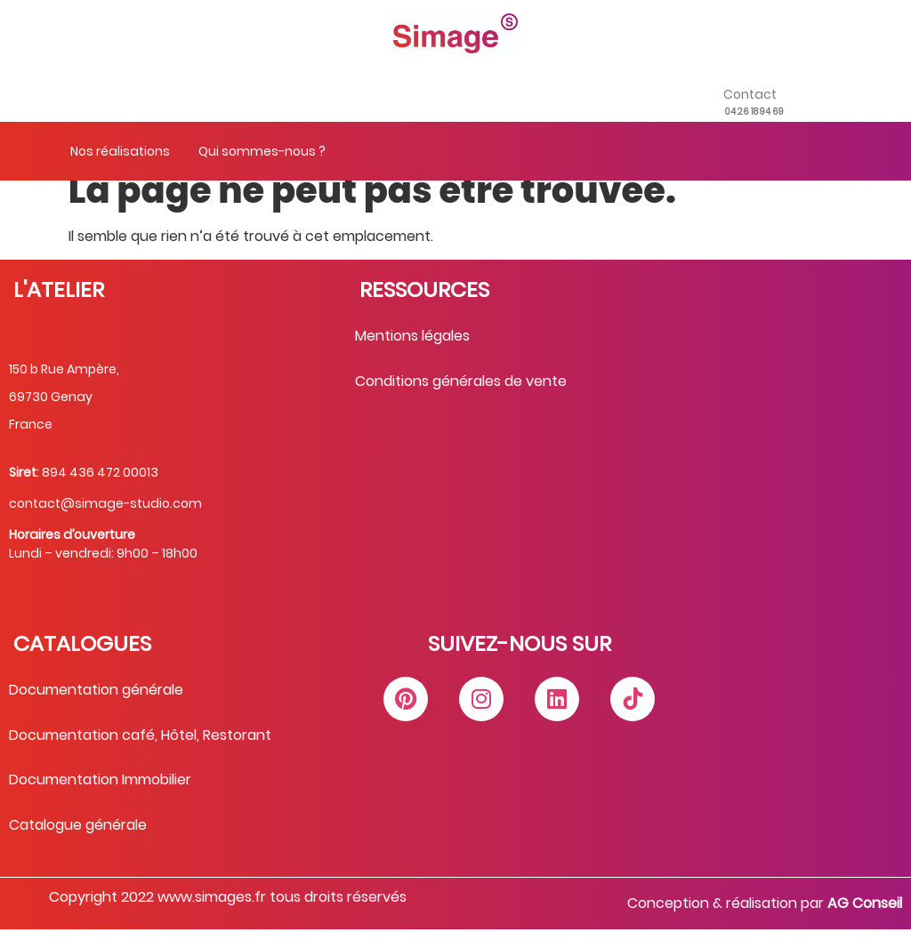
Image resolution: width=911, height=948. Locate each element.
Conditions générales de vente (461, 400)
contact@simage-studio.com (105, 522)
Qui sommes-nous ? (262, 151)
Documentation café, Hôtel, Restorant (140, 753)
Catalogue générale (78, 843)
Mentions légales (412, 354)
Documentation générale (96, 708)
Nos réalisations (120, 151)
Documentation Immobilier (100, 798)
